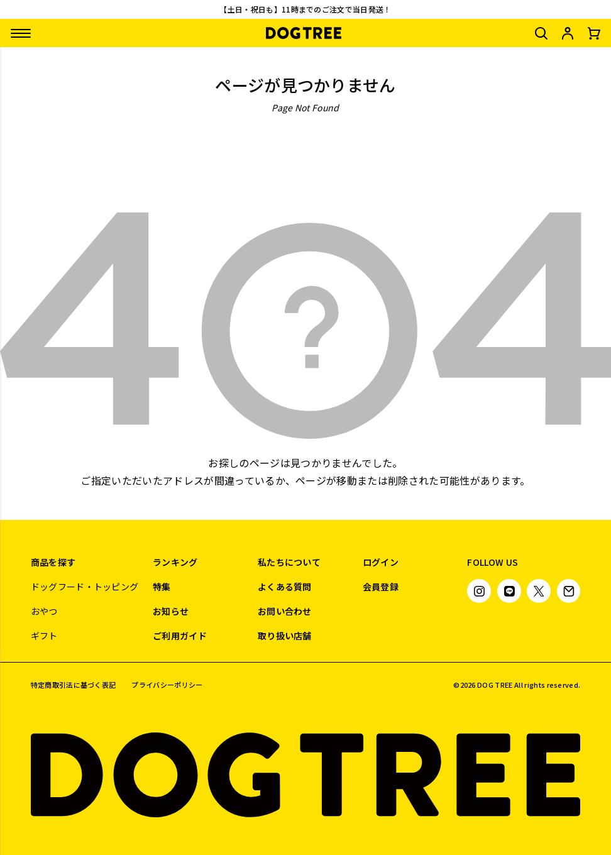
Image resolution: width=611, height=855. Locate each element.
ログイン (381, 562)
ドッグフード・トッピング (85, 586)
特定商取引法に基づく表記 (73, 684)
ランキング (175, 562)
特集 (162, 586)
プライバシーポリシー (166, 684)
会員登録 (381, 586)
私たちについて (289, 562)
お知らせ (171, 611)
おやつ (44, 611)
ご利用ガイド (180, 635)
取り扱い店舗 (285, 635)
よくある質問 (285, 586)
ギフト (44, 635)
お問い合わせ (285, 611)
